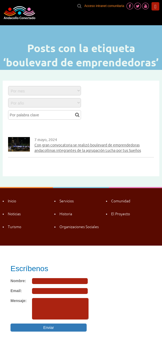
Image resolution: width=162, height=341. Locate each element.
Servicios (66, 201)
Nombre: (18, 281)
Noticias (14, 214)
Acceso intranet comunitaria (104, 6)
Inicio (12, 201)
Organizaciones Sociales (79, 227)
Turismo (14, 227)
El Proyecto (120, 214)
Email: (16, 291)
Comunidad (120, 201)
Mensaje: (18, 301)
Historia (65, 214)
